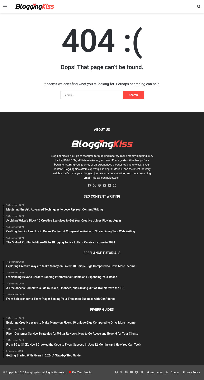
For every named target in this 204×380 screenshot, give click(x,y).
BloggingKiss (59, 155)
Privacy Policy (191, 372)
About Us (162, 372)
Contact (175, 372)
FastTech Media (81, 372)
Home (150, 372)
